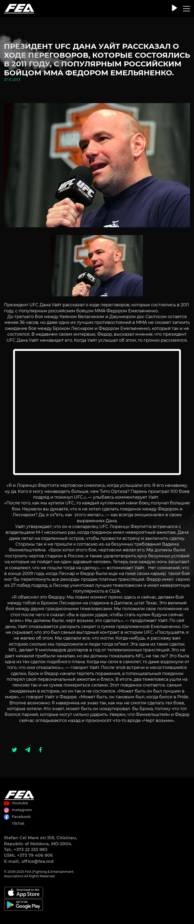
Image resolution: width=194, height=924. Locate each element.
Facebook (21, 816)
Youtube (20, 803)
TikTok (18, 823)
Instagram (22, 809)
